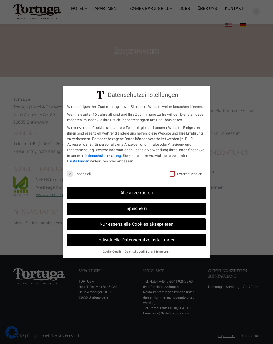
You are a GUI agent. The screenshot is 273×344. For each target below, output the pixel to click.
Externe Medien (186, 172)
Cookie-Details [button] (112, 250)
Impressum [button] (163, 250)
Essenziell (79, 172)
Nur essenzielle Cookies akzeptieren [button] (136, 222)
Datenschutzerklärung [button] (139, 250)
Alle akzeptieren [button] (136, 191)
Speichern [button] (136, 206)
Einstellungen (78, 159)
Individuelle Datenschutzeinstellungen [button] (136, 238)
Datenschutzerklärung (102, 154)
